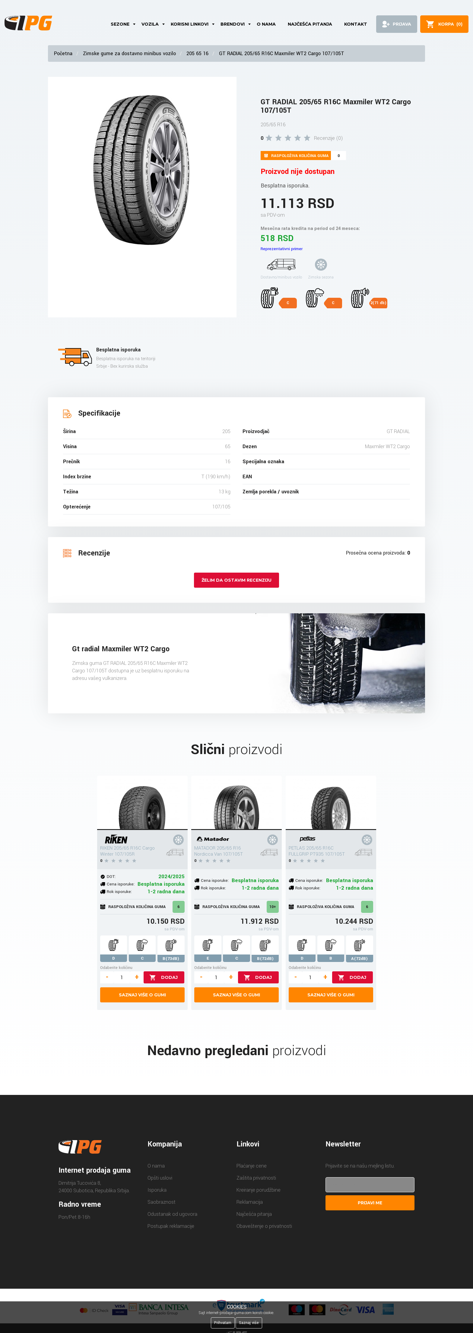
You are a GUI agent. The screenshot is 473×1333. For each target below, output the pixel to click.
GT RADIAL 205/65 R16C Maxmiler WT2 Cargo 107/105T (281, 53)
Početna (63, 53)
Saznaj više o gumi (142, 995)
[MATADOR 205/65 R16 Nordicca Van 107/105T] (236, 803)
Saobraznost (162, 1202)
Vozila (150, 24)
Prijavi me (370, 1203)
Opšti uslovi (160, 1177)
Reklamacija (250, 1202)
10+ (272, 907)
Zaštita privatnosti (256, 1177)
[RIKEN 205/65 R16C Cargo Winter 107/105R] (142, 803)
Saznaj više (249, 1322)
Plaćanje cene (252, 1165)
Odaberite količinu (116, 967)
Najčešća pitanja (310, 24)
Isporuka (157, 1190)
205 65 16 (197, 53)
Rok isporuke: (119, 891)
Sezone (120, 24)
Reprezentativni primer (282, 249)
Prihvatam (222, 1322)
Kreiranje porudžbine (259, 1190)
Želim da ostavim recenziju (236, 580)
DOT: (111, 876)
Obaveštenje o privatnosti (264, 1226)
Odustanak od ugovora (172, 1214)
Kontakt (355, 24)
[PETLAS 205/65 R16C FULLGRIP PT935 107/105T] (331, 803)
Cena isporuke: (121, 884)
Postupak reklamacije (171, 1226)
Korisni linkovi (189, 24)
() (450, 24)
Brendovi (233, 24)
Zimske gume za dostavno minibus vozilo (129, 53)
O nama (266, 24)
